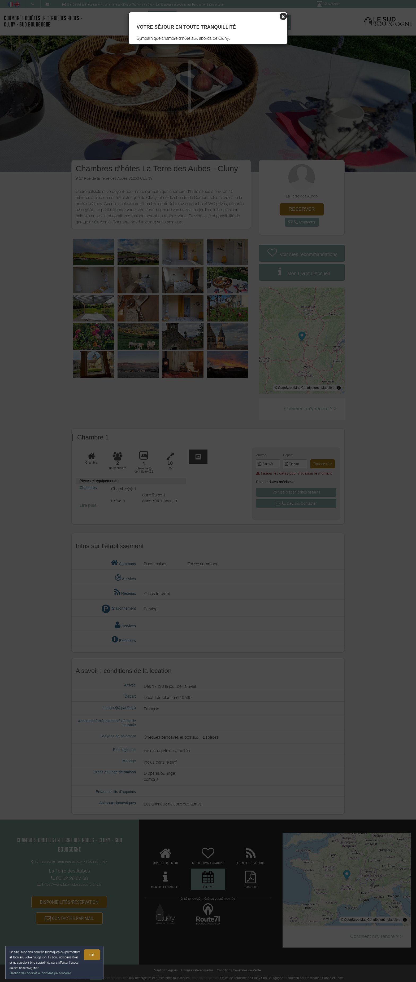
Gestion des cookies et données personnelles (40, 973)
